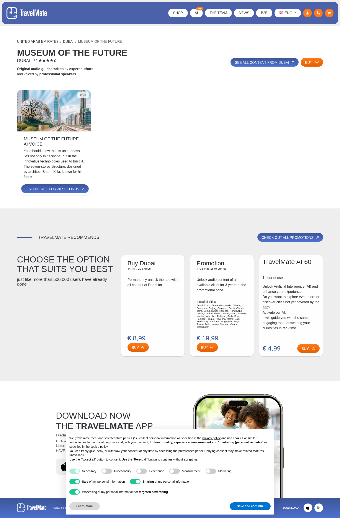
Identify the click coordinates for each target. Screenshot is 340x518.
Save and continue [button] (250, 506)
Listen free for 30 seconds (55, 189)
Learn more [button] (84, 506)
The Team (218, 13)
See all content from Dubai (265, 62)
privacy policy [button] (211, 438)
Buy (312, 62)
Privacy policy (60, 507)
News (244, 13)
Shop (178, 13)
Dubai (68, 41)
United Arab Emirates (38, 41)
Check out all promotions (291, 237)
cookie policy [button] (99, 446)
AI (199, 12)
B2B (264, 13)
